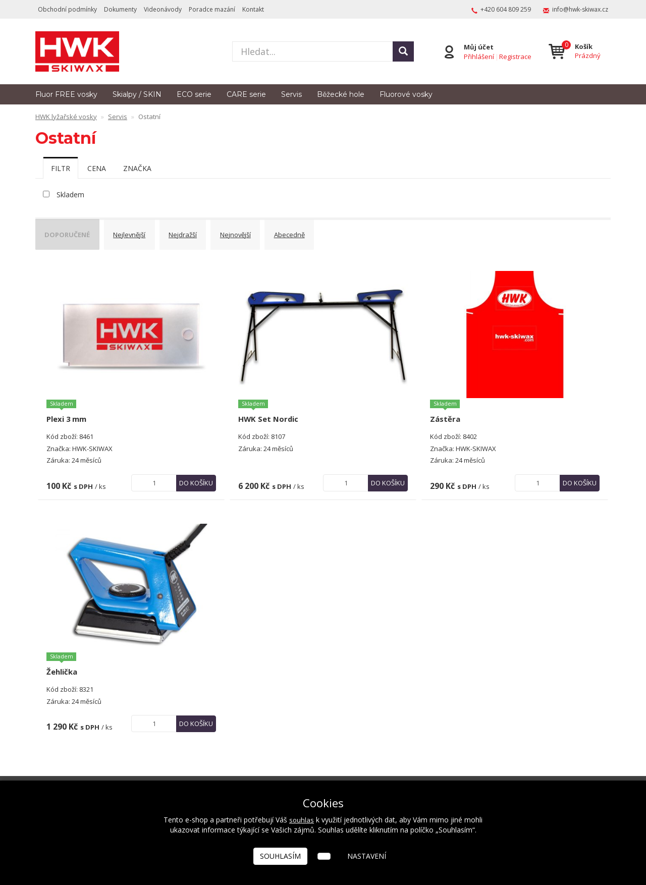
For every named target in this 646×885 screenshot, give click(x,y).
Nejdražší (197, 232)
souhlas (301, 819)
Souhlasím (280, 856)
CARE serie (246, 94)
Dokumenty (120, 9)
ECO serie (194, 94)
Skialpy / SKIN (137, 94)
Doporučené (71, 232)
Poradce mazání (212, 9)
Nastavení (366, 856)
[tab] (60, 168)
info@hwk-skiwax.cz (580, 9)
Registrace (514, 56)
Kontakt (253, 9)
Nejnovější (255, 232)
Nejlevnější (138, 232)
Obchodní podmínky (67, 9)
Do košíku (196, 475)
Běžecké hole (340, 94)
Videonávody (163, 9)
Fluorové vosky (406, 94)
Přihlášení (477, 56)
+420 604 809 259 (505, 9)
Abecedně (314, 232)
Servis (291, 94)
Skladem (70, 194)
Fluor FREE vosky (66, 94)
